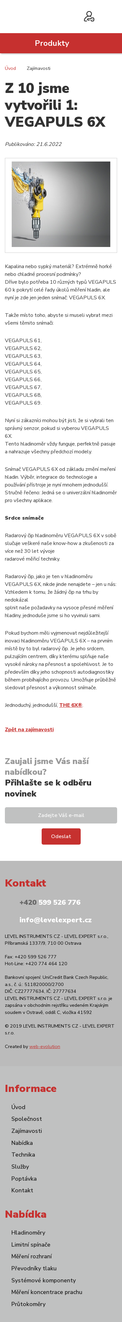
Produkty (52, 43)
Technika (23, 1155)
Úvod (10, 68)
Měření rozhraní (31, 1256)
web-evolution (44, 1046)
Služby (20, 1167)
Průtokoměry (28, 1304)
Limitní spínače (30, 1245)
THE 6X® (70, 705)
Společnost (26, 1119)
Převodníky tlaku (34, 1268)
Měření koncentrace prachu (46, 1292)
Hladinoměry (28, 1233)
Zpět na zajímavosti (29, 729)
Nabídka (22, 1143)
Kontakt (22, 1190)
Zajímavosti (26, 1131)
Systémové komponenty (43, 1280)
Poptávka (24, 1179)
